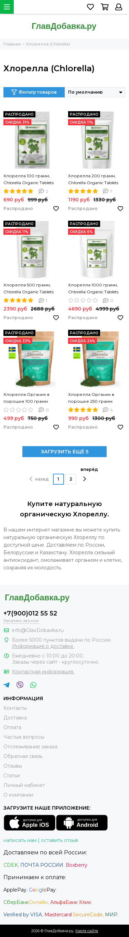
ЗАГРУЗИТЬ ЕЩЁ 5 (64, 452)
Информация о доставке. (43, 646)
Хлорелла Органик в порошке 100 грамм (26, 398)
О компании (18, 795)
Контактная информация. (43, 671)
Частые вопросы (23, 737)
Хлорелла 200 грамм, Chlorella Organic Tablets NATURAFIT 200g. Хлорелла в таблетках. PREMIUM (93, 179)
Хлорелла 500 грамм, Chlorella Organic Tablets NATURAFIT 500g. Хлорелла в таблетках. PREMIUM (28, 288)
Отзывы (12, 766)
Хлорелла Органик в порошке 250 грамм (91, 398)
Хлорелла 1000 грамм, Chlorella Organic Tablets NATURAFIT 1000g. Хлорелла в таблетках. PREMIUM (93, 288)
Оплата (12, 727)
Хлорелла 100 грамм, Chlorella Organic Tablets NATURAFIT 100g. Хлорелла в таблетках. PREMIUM (28, 179)
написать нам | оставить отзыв (40, 840)
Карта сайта (86, 930)
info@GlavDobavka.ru (38, 630)
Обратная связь (22, 756)
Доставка (15, 718)
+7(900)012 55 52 (30, 613)
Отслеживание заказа (30, 747)
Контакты (15, 708)
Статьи (11, 775)
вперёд (89, 474)
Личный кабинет (24, 785)
